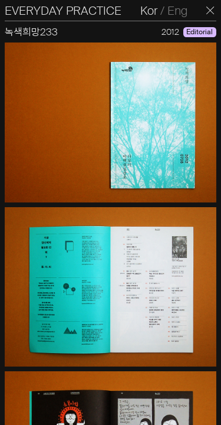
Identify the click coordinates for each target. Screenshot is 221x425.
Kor (148, 10)
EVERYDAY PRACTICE (63, 10)
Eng (177, 10)
